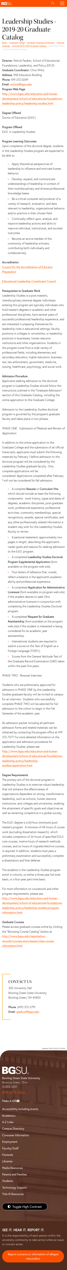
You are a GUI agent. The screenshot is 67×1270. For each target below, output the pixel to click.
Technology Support (14, 1187)
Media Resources (12, 1168)
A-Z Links (7, 1122)
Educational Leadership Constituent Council (29, 281)
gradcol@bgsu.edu (27, 1012)
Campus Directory (13, 1128)
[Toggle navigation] (62, 3)
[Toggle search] (52, 3)
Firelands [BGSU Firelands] (7, 1155)
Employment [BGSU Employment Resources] (9, 1141)
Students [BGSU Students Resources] (7, 1181)
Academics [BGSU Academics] (8, 1115)
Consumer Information (15, 1135)
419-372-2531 (14, 1092)
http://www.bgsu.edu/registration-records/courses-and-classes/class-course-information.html (28, 941)
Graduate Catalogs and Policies (40, 42)
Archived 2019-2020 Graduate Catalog (29, 46)
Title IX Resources (13, 1194)
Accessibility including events (20, 1109)
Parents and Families (14, 1174)
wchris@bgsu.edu (21, 84)
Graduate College (17, 42)
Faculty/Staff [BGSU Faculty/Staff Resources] (10, 1148)
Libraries (7, 1161)
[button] (24, 3)
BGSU (4, 42)
